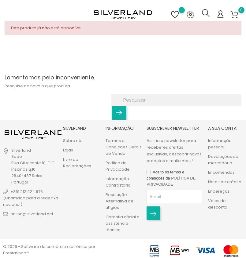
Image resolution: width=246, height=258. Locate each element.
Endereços (219, 191)
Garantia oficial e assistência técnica (123, 223)
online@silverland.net (31, 214)
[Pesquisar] (176, 100)
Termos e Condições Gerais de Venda (124, 147)
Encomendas (221, 172)
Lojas (68, 150)
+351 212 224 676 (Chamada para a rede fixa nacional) (30, 198)
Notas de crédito (224, 182)
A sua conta (222, 128)
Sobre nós (73, 141)
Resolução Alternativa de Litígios (119, 201)
